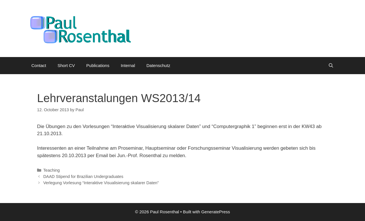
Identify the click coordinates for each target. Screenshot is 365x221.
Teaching (51, 170)
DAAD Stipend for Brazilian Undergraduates (83, 176)
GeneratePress (215, 211)
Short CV (66, 65)
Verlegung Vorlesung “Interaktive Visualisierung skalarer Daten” (101, 183)
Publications (98, 65)
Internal (128, 65)
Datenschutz (158, 65)
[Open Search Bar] (331, 65)
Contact (38, 65)
